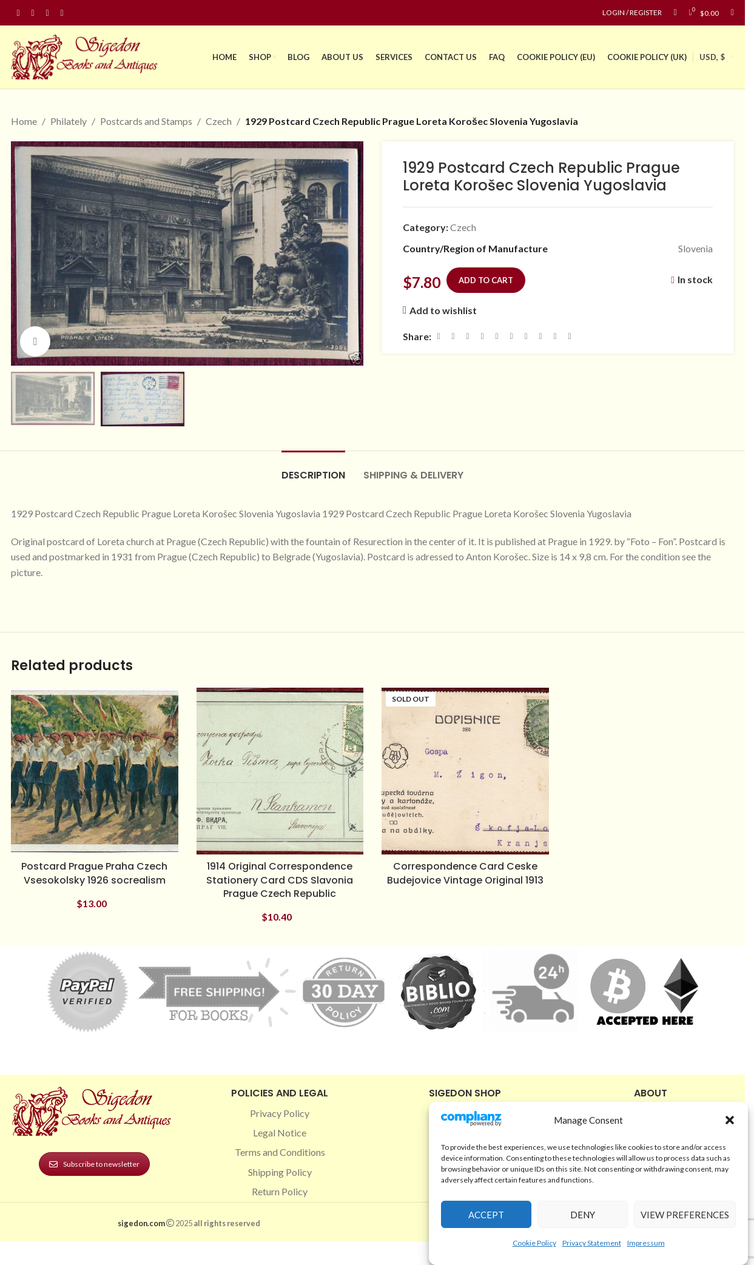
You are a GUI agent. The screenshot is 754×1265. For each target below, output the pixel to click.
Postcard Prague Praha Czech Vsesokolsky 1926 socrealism (94, 873)
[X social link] (453, 336)
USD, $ (712, 57)
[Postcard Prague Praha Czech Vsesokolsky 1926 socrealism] (94, 771)
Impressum (646, 1242)
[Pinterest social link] (47, 13)
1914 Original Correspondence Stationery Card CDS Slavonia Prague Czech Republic (279, 880)
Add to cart (486, 279)
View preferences (685, 1214)
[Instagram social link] (32, 13)
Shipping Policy (280, 1172)
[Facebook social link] (18, 13)
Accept (486, 1214)
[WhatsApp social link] (526, 336)
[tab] (313, 469)
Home (24, 121)
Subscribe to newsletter (94, 1164)
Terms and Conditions (280, 1152)
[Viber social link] (569, 336)
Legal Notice (279, 1132)
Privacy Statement (591, 1242)
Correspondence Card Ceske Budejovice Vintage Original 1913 (465, 873)
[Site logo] (87, 55)
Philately (68, 121)
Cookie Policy (534, 1242)
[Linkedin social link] (62, 13)
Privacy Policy (279, 1113)
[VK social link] (540, 336)
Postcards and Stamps (146, 121)
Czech (219, 121)
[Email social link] (467, 336)
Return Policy (280, 1191)
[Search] (732, 13)
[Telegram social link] (555, 336)
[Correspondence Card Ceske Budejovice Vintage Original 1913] (465, 771)
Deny (582, 1214)
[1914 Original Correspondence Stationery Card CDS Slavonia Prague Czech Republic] (280, 771)
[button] (730, 1120)
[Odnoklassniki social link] (511, 336)
